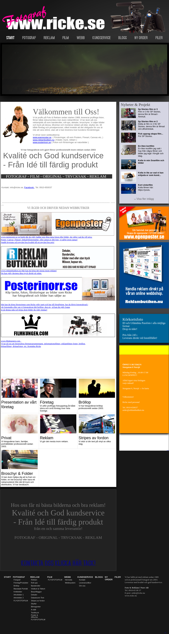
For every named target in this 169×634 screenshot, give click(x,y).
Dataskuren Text (37, 598)
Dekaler (34, 595)
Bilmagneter (36, 607)
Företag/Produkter (21, 583)
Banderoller (35, 586)
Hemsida (68, 580)
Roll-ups (34, 583)
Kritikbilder (18, 592)
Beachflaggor (36, 592)
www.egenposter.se (42, 137)
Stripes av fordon (38, 601)
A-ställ (33, 610)
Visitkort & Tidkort (38, 589)
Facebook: (29, 187)
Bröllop (16, 586)
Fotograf (17, 580)
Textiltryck (35, 613)
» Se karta (144, 388)
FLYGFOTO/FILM (21, 601)
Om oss (82, 586)
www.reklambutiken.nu (43, 140)
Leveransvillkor (85, 583)
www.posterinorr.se (42, 142)
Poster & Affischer (34, 616)
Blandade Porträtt (21, 589)
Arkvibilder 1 (19, 595)
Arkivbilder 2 (19, 598)
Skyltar (34, 604)
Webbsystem (70, 583)
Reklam (34, 580)
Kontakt (82, 580)
